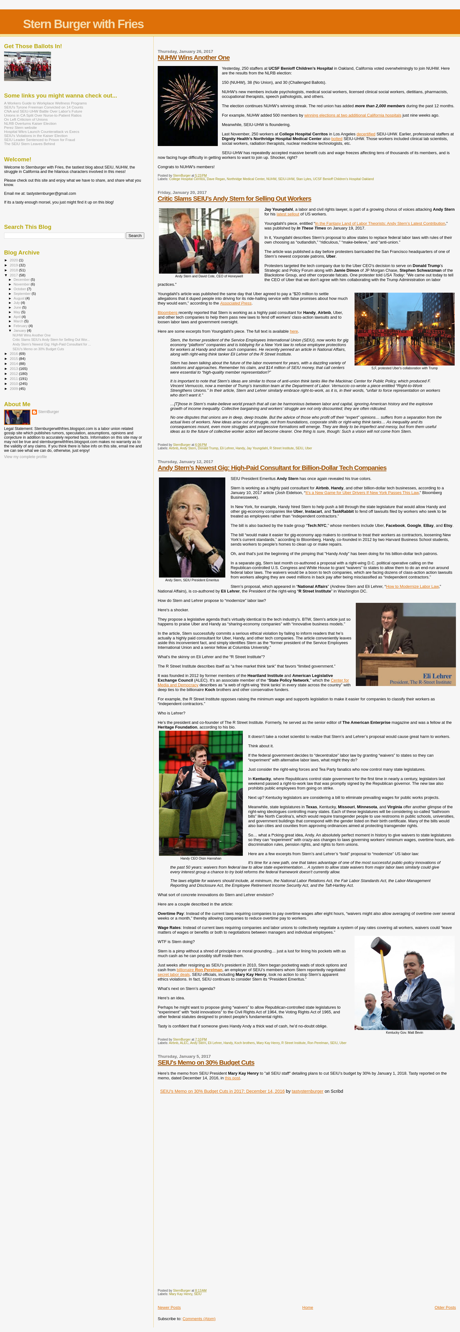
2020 (14, 260)
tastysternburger (307, 1091)
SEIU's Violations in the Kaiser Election (36, 136)
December (22, 279)
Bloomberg (168, 312)
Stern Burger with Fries (83, 24)
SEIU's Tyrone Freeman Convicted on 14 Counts (43, 107)
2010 (14, 383)
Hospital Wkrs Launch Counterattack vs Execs (41, 131)
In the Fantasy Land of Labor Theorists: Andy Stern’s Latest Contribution (380, 223)
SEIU (299, 448)
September (23, 293)
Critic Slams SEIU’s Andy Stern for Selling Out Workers (234, 198)
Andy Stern (188, 448)
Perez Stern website (20, 127)
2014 (14, 363)
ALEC (184, 1043)
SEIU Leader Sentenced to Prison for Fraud (39, 140)
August (20, 298)
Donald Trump (208, 448)
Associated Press (235, 303)
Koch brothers (244, 1043)
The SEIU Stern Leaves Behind (29, 144)
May (17, 312)
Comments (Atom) (198, 1318)
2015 (14, 358)
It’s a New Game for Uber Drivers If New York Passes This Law (362, 492)
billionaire (199, 969)
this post (232, 1078)
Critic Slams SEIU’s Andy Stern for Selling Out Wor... (51, 339)
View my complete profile (25, 457)
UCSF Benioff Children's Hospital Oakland (343, 179)
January (20, 330)
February (21, 326)
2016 (14, 353)
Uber (308, 448)
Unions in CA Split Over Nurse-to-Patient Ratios (43, 115)
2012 (14, 373)
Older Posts (445, 1307)
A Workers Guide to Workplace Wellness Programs (45, 103)
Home (307, 1307)
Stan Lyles (303, 179)
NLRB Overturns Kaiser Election (30, 123)
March (19, 321)
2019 (14, 265)
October (20, 289)
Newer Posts (169, 1307)
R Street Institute (281, 448)
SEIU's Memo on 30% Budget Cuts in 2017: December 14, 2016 (222, 1091)
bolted (336, 138)
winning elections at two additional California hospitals (352, 115)
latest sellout (288, 214)
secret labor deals (174, 974)
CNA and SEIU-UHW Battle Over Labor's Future (43, 111)
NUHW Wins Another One (194, 57)
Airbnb (173, 448)
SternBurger (48, 412)
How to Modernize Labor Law (412, 586)
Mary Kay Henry (268, 1043)
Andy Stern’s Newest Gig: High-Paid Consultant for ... (52, 344)
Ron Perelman (317, 1043)
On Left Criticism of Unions (26, 119)
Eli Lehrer (227, 448)
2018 (14, 270)
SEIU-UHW (286, 179)
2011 (14, 378)
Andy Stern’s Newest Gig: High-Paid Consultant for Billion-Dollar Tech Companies (272, 467)
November (22, 284)
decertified (366, 134)
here (294, 331)
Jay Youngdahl (257, 448)
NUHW (271, 179)
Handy (240, 448)
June (18, 307)
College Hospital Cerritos (187, 179)
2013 (14, 368)
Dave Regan (216, 179)
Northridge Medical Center (246, 179)
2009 (14, 388)
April (18, 317)
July (17, 303)
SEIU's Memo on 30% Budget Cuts (206, 1062)
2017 (14, 275)
